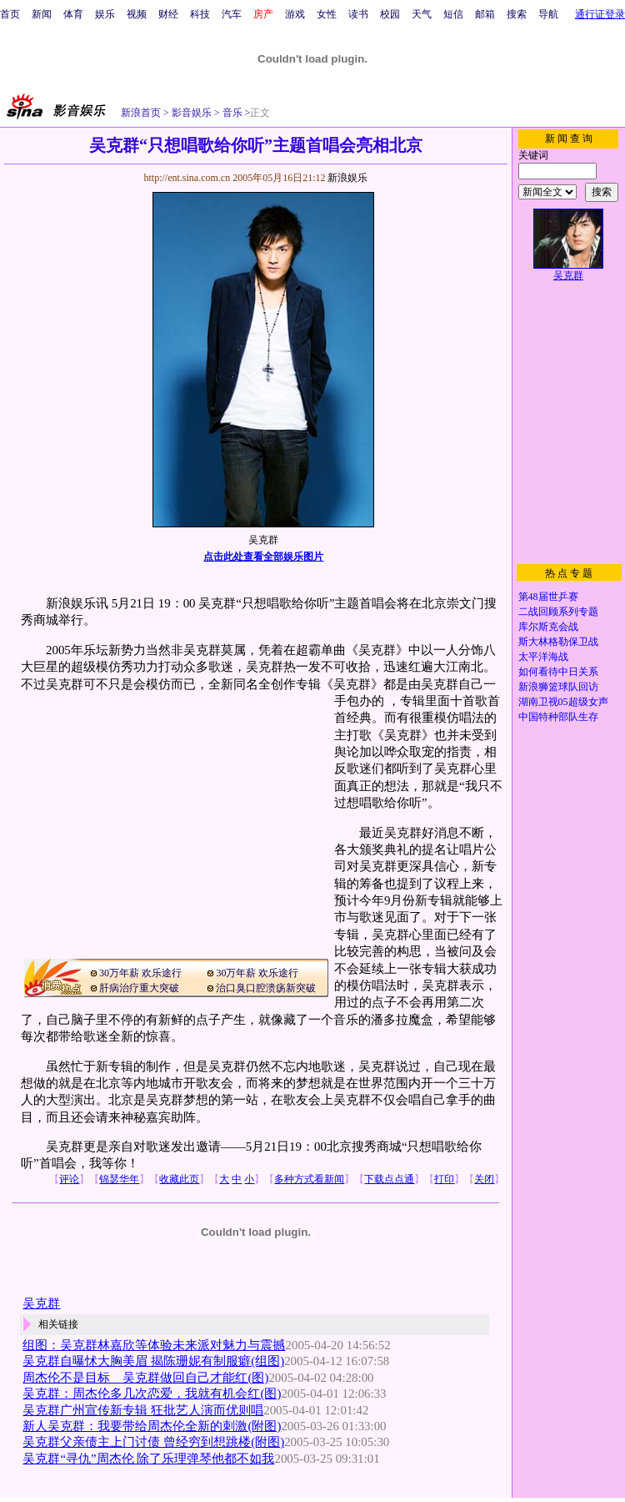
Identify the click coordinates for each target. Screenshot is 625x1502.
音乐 (231, 112)
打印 (444, 1179)
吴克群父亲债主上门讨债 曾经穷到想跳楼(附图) (153, 1442)
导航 (548, 14)
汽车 (232, 14)
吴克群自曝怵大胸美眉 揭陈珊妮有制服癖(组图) (153, 1361)
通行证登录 (600, 14)
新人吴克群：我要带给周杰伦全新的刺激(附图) (151, 1426)
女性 (327, 14)
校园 (390, 14)
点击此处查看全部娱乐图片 (263, 556)
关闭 (484, 1179)
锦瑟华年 (119, 1179)
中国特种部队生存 (558, 717)
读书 (358, 14)
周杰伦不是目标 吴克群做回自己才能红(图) (145, 1377)
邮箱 (485, 14)
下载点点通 (389, 1179)
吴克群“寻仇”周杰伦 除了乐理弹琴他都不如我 (148, 1458)
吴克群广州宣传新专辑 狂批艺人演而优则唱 (142, 1410)
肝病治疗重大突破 (139, 988)
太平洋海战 (543, 657)
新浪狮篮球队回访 (558, 687)
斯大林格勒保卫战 (558, 642)
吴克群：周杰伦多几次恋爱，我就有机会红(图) (151, 1393)
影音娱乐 (192, 112)
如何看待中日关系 (558, 672)
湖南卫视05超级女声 (563, 702)
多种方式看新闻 (309, 1179)
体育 (73, 14)
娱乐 (105, 14)
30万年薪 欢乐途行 (140, 973)
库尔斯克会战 (548, 627)
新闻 (42, 14)
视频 (137, 14)
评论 (69, 1179)
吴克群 (41, 1303)
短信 (453, 14)
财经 (168, 14)
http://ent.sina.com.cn (187, 178)
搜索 (517, 14)
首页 (10, 14)
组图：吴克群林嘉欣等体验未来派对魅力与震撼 (153, 1345)
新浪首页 (141, 112)
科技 (200, 14)
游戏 (295, 14)
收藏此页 (179, 1179)
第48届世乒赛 (548, 596)
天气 (422, 14)
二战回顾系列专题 (558, 611)
